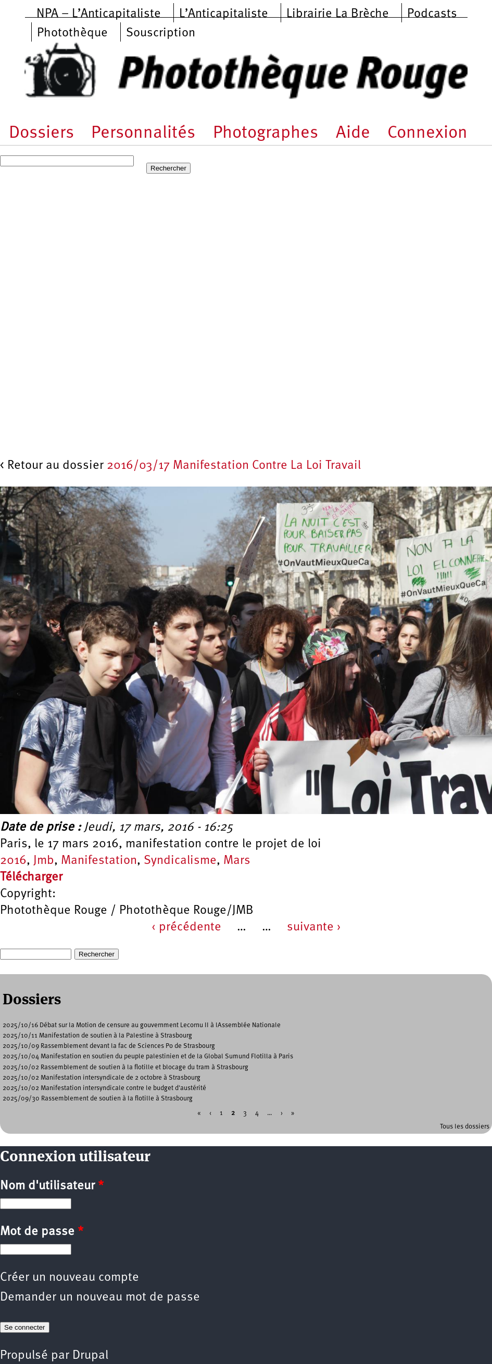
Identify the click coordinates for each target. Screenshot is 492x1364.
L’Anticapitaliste (223, 14)
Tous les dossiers (464, 1126)
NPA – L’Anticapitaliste (98, 14)
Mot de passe (41, 1232)
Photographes (265, 133)
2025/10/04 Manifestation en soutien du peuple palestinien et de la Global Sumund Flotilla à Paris (148, 1056)
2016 (13, 861)
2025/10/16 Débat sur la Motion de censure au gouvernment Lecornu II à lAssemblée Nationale (142, 1025)
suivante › (314, 927)
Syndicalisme (180, 861)
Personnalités (143, 133)
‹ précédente (186, 927)
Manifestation (99, 861)
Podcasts (432, 14)
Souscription (160, 33)
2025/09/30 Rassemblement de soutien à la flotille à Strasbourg (98, 1098)
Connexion (427, 133)
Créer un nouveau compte (69, 1277)
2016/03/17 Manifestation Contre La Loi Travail (234, 466)
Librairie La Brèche (337, 14)
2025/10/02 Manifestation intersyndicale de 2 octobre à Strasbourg (101, 1077)
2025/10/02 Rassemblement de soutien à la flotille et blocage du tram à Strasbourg (125, 1067)
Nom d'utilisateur (52, 1186)
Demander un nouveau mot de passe (100, 1297)
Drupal (90, 1355)
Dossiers (41, 133)
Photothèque (72, 33)
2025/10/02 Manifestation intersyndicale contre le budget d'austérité (104, 1088)
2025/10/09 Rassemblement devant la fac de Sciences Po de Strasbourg (109, 1046)
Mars (236, 861)
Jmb (43, 861)
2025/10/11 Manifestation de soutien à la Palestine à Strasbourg (97, 1035)
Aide (353, 133)
